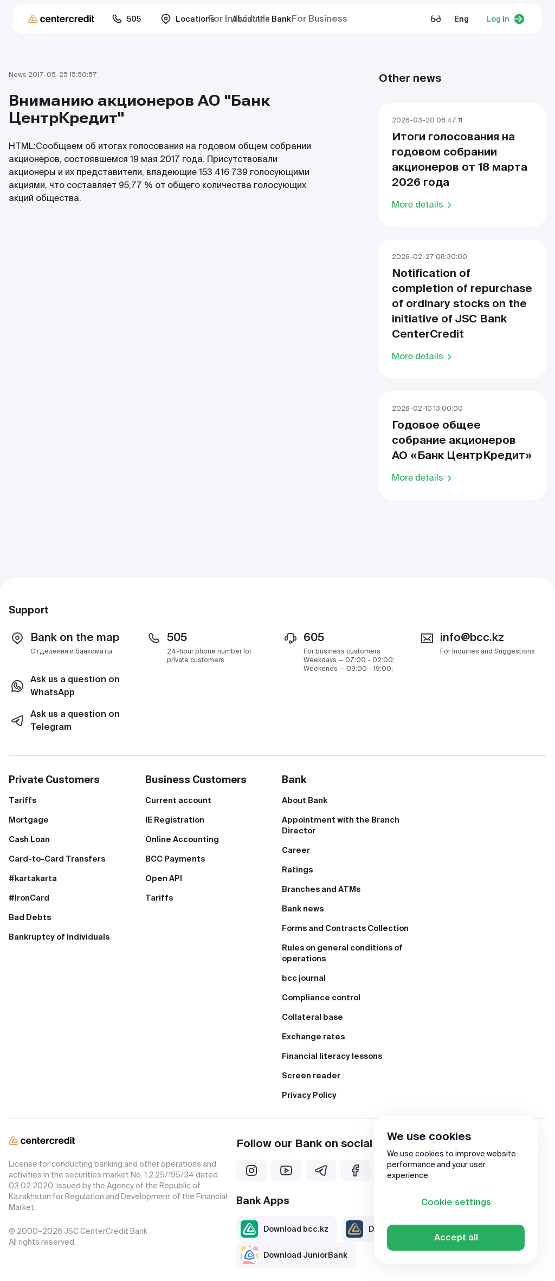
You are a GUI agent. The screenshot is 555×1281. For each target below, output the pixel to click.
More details (423, 204)
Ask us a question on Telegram (64, 720)
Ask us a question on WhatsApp (64, 686)
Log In (505, 19)
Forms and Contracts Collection (345, 928)
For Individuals (239, 18)
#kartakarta (33, 878)
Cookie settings (456, 1202)
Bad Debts (30, 917)
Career (296, 850)
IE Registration (174, 820)
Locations (187, 19)
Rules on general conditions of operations (342, 953)
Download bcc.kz (284, 1229)
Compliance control (321, 997)
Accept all (456, 1237)
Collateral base (312, 1017)
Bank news (303, 909)
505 (126, 19)
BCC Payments (175, 859)
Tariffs (22, 800)
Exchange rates (313, 1036)
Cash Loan (29, 839)
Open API (163, 878)
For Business (319, 18)
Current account (178, 800)
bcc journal (304, 978)
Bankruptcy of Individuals (59, 937)
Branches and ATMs (321, 889)
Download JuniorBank (294, 1255)
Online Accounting (182, 839)
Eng (461, 19)
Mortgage (29, 820)
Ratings (297, 870)
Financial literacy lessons (332, 1056)
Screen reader (311, 1076)
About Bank (304, 800)
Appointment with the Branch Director (340, 825)
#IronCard (29, 898)
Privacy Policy (309, 1095)
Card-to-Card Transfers (57, 859)
